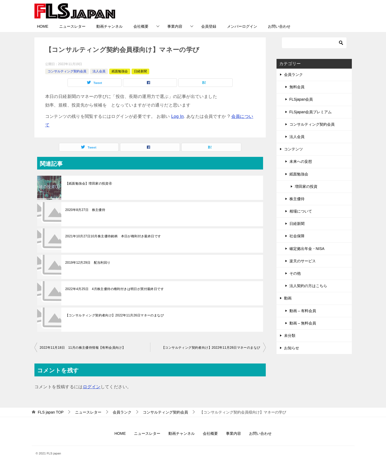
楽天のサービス (302, 261)
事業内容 (174, 26)
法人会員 (99, 71)
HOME (42, 26)
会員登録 (208, 26)
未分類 (289, 335)
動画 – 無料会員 (302, 323)
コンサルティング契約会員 (67, 71)
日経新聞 (140, 71)
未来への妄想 (300, 161)
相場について (300, 211)
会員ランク (293, 74)
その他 (295, 273)
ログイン (92, 386)
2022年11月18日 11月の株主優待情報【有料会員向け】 (83, 348)
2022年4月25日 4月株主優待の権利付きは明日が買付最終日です (114, 289)
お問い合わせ (279, 26)
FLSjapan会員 (301, 99)
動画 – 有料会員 (302, 311)
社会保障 (296, 236)
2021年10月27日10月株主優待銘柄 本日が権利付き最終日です (113, 236)
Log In (177, 116)
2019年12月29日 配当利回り (88, 262)
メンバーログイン (242, 26)
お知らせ (291, 348)
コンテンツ (293, 149)
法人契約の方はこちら (308, 286)
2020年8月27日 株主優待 (85, 210)
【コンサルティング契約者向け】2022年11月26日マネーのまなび (114, 315)
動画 (288, 298)
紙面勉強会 (120, 71)
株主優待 (296, 199)
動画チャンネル (109, 26)
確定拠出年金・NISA (307, 248)
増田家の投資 (306, 186)
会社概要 (140, 26)
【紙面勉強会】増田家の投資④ (88, 183)
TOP (50, 412)
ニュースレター (72, 26)
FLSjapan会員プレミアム (310, 112)
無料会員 (296, 87)
